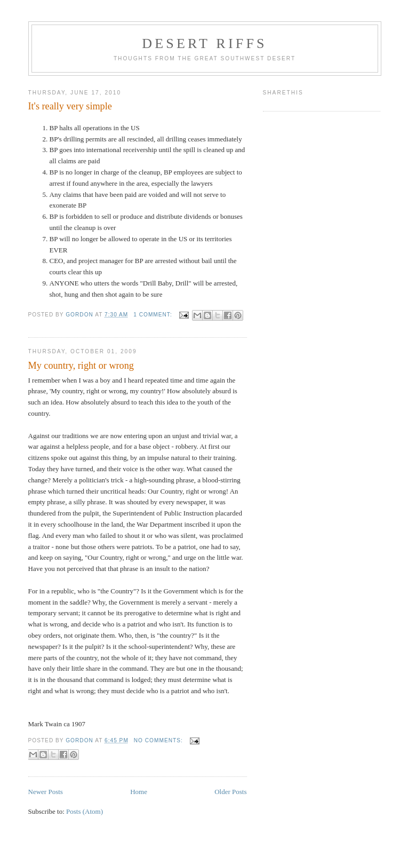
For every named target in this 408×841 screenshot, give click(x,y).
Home (138, 792)
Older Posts (230, 792)
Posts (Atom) (84, 811)
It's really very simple (70, 106)
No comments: (159, 740)
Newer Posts (45, 792)
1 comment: (153, 315)
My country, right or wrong (81, 365)
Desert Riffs (204, 43)
